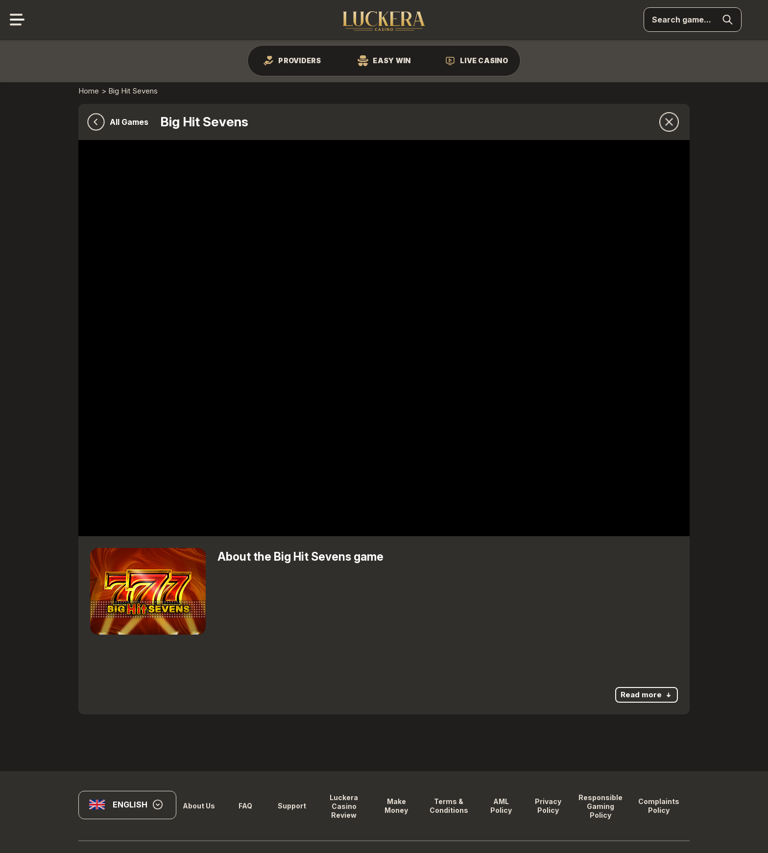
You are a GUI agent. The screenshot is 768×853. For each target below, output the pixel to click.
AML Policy (501, 805)
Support (292, 806)
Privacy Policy (548, 805)
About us (199, 806)
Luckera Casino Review (344, 806)
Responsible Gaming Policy (600, 806)
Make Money (396, 805)
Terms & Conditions (449, 805)
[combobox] (127, 808)
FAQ (245, 806)
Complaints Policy (658, 805)
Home (88, 90)
